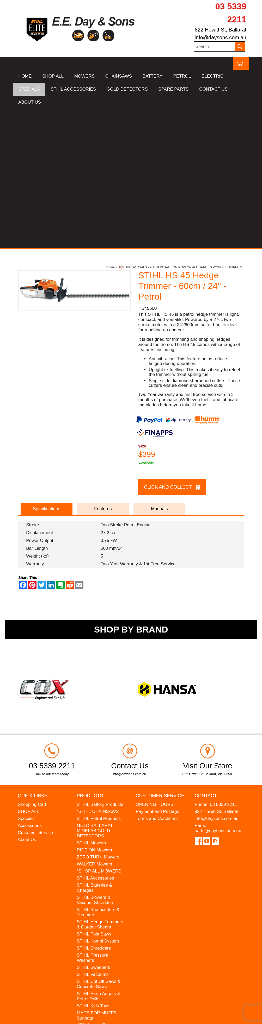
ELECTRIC (212, 76)
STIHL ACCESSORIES (73, 89)
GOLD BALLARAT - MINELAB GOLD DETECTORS (96, 691)
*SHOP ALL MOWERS (99, 731)
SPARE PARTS (173, 89)
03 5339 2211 (223, 664)
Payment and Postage (157, 671)
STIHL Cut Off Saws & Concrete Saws (98, 844)
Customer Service (35, 693)
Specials (26, 679)
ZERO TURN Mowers (98, 717)
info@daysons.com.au (220, 37)
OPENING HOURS (155, 664)
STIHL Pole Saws (94, 794)
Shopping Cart (32, 664)
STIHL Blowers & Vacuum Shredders (95, 760)
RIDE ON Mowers (94, 710)
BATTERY (153, 76)
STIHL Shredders (94, 808)
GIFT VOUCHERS (95, 918)
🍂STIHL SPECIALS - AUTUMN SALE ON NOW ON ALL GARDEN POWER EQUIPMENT (181, 128)
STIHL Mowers (91, 703)
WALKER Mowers (94, 724)
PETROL (182, 76)
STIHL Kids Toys (93, 866)
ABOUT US (29, 102)
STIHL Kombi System (98, 801)
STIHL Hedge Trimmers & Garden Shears (100, 785)
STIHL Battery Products (100, 664)
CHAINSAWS (118, 76)
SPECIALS (29, 89)
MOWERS (84, 76)
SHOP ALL (53, 76)
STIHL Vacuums (92, 834)
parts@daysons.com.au (218, 691)
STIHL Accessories (95, 738)
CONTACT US (213, 89)
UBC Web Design (67, 1012)
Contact (206, 656)
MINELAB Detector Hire (100, 911)
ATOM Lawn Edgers (96, 885)
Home (110, 128)
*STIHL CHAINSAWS (98, 671)
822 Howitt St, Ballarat (220, 30)
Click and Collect (168, 347)
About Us (27, 700)
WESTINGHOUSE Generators (95, 902)
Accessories (30, 686)
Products (90, 656)
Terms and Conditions (157, 679)
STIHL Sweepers (93, 827)
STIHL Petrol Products (99, 679)
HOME (25, 76)
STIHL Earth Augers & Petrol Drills (98, 857)
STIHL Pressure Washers (92, 818)
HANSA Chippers (94, 892)
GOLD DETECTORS (127, 89)
